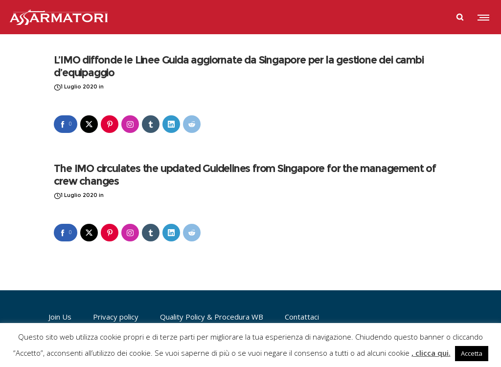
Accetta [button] (471, 353)
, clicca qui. (431, 353)
